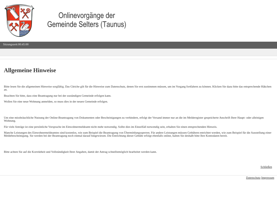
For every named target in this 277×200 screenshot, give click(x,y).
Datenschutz (253, 177)
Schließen (266, 166)
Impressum (267, 177)
